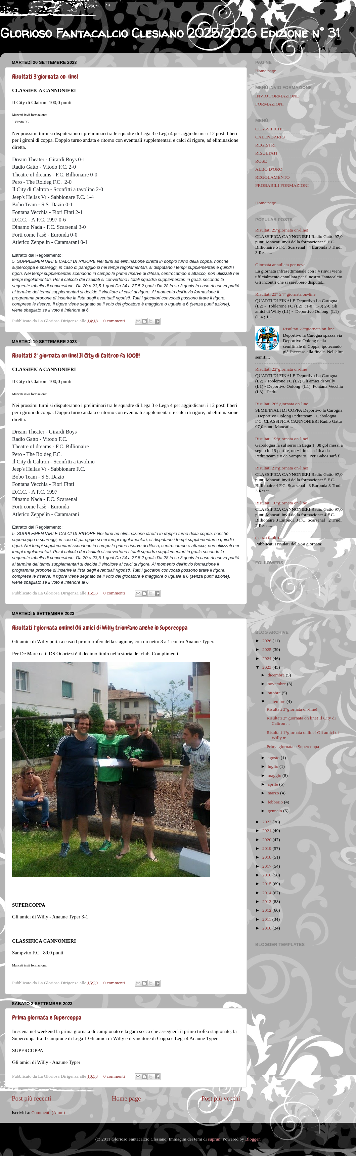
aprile (273, 784)
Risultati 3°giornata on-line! (45, 76)
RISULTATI (266, 153)
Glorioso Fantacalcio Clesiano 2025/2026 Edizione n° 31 (170, 33)
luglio (273, 766)
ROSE (261, 161)
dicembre (276, 674)
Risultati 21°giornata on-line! (281, 467)
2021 (266, 830)
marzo (273, 792)
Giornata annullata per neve (280, 264)
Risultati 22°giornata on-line (281, 369)
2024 (266, 658)
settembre (276, 701)
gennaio (275, 810)
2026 (266, 640)
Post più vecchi (221, 1098)
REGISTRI (265, 145)
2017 (266, 866)
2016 (266, 874)
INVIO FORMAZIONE (277, 95)
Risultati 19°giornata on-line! (281, 438)
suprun (214, 1139)
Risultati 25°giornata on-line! (281, 230)
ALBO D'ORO (268, 169)
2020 (266, 839)
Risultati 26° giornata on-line (281, 403)
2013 (266, 901)
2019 (266, 848)
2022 (266, 821)
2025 (266, 649)
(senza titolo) (267, 537)
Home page (126, 1098)
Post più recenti (31, 1098)
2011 (266, 919)
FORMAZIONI (269, 104)
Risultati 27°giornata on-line (309, 328)
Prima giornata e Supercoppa (47, 1017)
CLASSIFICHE (269, 128)
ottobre (274, 692)
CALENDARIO (270, 136)
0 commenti (114, 320)
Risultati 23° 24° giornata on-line (285, 294)
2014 (266, 892)
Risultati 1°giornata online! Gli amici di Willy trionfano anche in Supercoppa (100, 627)
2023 (266, 667)
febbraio (275, 801)
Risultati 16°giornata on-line (281, 502)
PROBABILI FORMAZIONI (282, 185)
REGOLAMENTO (272, 177)
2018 (266, 857)
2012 (266, 910)
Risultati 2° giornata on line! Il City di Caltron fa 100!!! (76, 355)
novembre (277, 683)
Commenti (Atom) (48, 1112)
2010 (266, 928)
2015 (266, 883)
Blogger (252, 1139)
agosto (273, 757)
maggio (274, 775)
